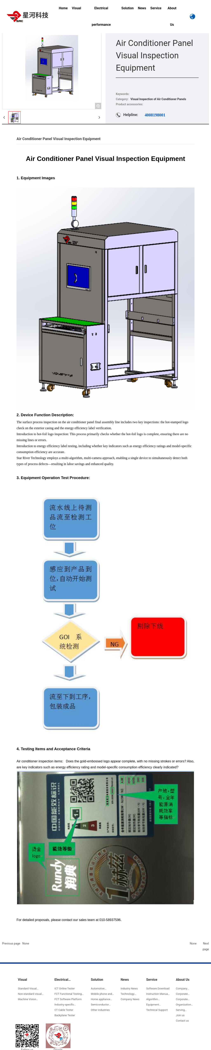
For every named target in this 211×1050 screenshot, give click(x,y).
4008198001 (155, 115)
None (25, 943)
